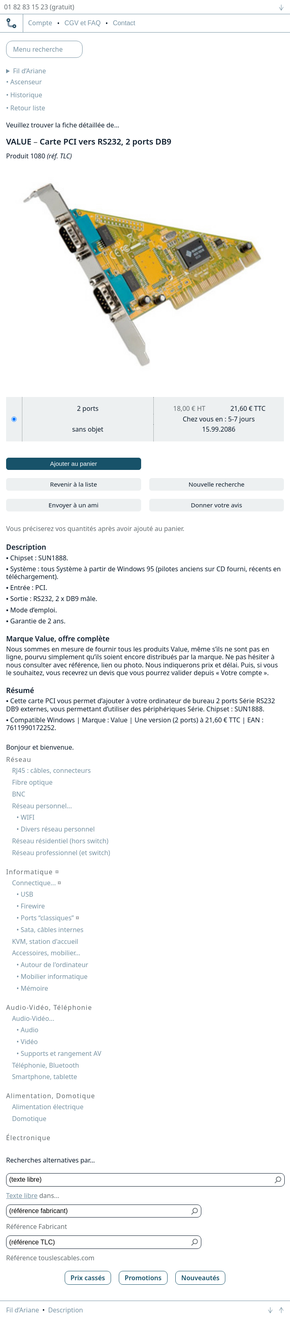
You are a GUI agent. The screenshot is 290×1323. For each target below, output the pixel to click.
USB (27, 894)
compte (40, 23)
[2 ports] (14, 419)
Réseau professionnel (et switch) (61, 852)
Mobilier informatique (54, 976)
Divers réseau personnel (58, 829)
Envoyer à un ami (73, 505)
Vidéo (29, 1041)
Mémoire (34, 988)
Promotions (143, 1277)
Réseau (18, 759)
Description (65, 1309)
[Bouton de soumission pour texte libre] (278, 1180)
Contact (124, 23)
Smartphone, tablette (44, 1076)
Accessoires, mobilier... (46, 952)
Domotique (29, 1118)
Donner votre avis (216, 505)
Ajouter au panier (73, 463)
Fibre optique (32, 782)
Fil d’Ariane (29, 70)
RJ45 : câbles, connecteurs (51, 770)
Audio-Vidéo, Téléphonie (49, 1007)
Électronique (28, 1137)
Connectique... (36, 882)
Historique (26, 94)
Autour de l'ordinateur (54, 964)
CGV (82, 23)
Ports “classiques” (50, 917)
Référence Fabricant (36, 1226)
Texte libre (21, 1195)
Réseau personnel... (42, 805)
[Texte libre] (140, 1180)
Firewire (33, 906)
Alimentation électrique (47, 1106)
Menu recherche (38, 49)
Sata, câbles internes (52, 929)
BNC (18, 794)
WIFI (28, 817)
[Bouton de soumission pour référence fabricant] (195, 1211)
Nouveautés (200, 1277)
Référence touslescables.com (50, 1257)
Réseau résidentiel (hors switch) (60, 840)
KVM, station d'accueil (45, 941)
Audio (30, 1029)
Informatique (32, 871)
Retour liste (27, 107)
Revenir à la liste (73, 484)
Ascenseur (26, 81)
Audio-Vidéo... (33, 1018)
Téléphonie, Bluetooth (45, 1065)
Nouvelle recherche (216, 484)
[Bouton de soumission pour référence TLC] (195, 1242)
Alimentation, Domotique (50, 1095)
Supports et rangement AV (61, 1053)
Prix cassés (87, 1277)
